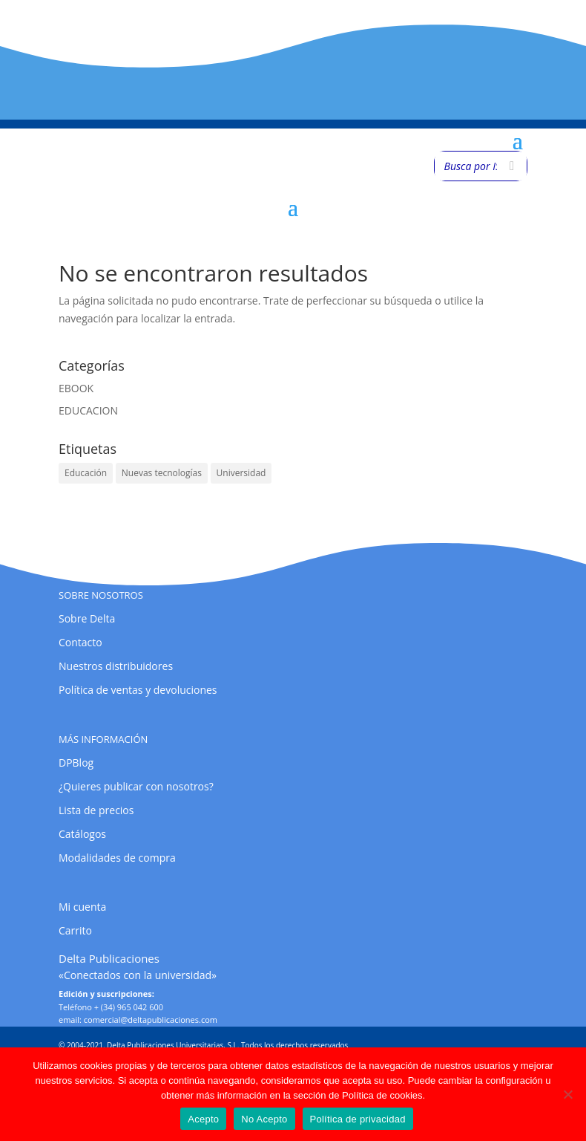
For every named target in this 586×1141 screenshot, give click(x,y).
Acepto (203, 1119)
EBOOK (76, 388)
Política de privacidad (358, 1119)
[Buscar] (512, 166)
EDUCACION (88, 410)
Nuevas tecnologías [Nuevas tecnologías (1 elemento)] (162, 473)
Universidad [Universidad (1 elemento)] (241, 473)
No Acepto (264, 1119)
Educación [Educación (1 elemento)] (86, 473)
